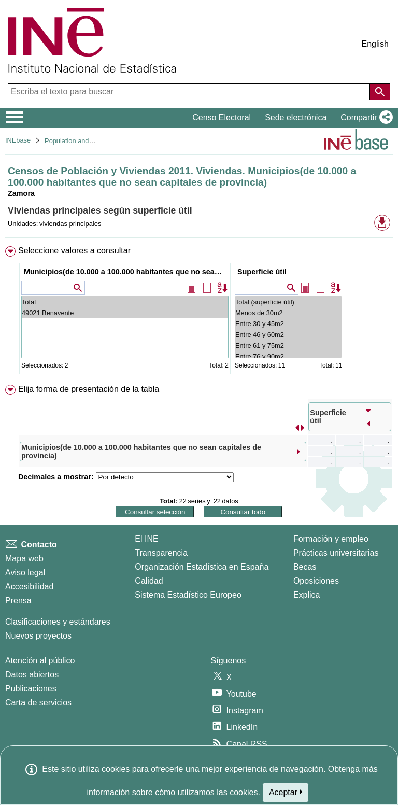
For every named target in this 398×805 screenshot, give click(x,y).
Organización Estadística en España (201, 566)
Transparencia (161, 552)
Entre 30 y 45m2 (288, 323)
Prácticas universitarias (336, 552)
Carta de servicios (38, 702)
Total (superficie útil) (288, 301)
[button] (364, 117)
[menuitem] (199, 312)
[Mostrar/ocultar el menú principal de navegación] (14, 117)
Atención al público (40, 660)
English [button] (375, 43)
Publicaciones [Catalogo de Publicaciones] (30, 688)
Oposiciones (316, 580)
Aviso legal (25, 572)
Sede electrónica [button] (295, 117)
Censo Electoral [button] (221, 117)
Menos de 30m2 (288, 312)
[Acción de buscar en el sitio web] (379, 91)
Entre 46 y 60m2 (288, 334)
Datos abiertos (32, 674)
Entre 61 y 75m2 (288, 345)
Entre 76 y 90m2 (288, 356)
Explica (306, 594)
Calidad (149, 580)
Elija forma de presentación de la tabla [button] (88, 389)
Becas (304, 566)
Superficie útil (262, 271)
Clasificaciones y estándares (57, 621)
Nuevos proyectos (38, 635)
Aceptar (286, 792)
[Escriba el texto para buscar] (190, 91)
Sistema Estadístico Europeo (188, 594)
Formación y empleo (330, 538)
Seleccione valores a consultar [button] (74, 250)
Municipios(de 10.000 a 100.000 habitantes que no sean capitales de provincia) (126, 271)
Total (125, 301)
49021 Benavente (125, 312)
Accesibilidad (29, 586)
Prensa (18, 600)
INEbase (18, 140)
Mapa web (24, 558)
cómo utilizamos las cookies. (207, 792)
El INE (146, 538)
